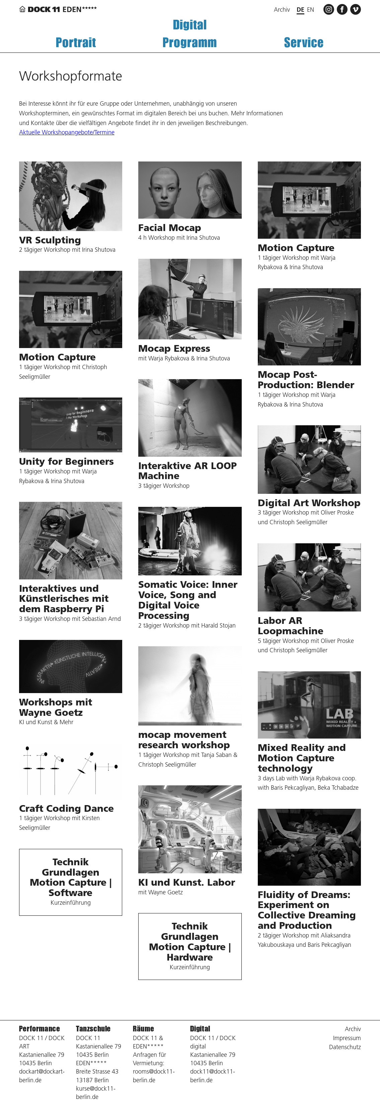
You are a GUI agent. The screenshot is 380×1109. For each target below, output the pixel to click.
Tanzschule (93, 1028)
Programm (190, 42)
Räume (143, 1028)
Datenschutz (345, 1047)
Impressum (347, 1038)
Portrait (76, 42)
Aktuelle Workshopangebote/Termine (67, 132)
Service (304, 42)
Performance (39, 1028)
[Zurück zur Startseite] (59, 9)
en (310, 9)
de (300, 9)
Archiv (282, 9)
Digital (190, 24)
